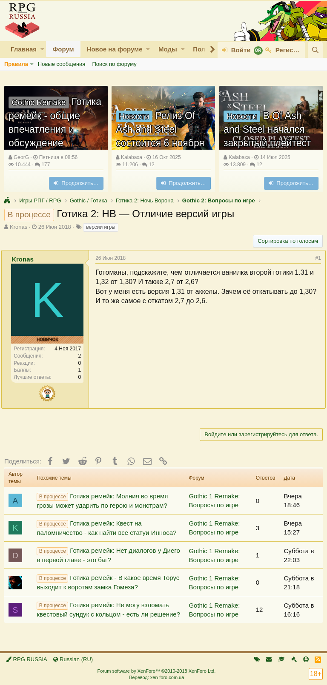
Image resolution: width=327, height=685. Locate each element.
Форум (63, 49)
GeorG (21, 157)
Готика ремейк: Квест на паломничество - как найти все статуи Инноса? (106, 528)
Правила (16, 64)
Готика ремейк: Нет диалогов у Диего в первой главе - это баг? (108, 555)
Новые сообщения (62, 64)
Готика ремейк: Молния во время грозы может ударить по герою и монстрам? (102, 500)
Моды (167, 49)
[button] (42, 49)
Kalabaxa (131, 157)
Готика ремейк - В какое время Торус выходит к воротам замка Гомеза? (108, 582)
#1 (315, 258)
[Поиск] (315, 50)
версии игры (100, 227)
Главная (24, 49)
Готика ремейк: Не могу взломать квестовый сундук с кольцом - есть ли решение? (108, 609)
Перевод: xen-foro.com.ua (156, 677)
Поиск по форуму (114, 64)
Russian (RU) (73, 659)
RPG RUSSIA (26, 659)
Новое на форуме (115, 49)
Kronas (18, 227)
